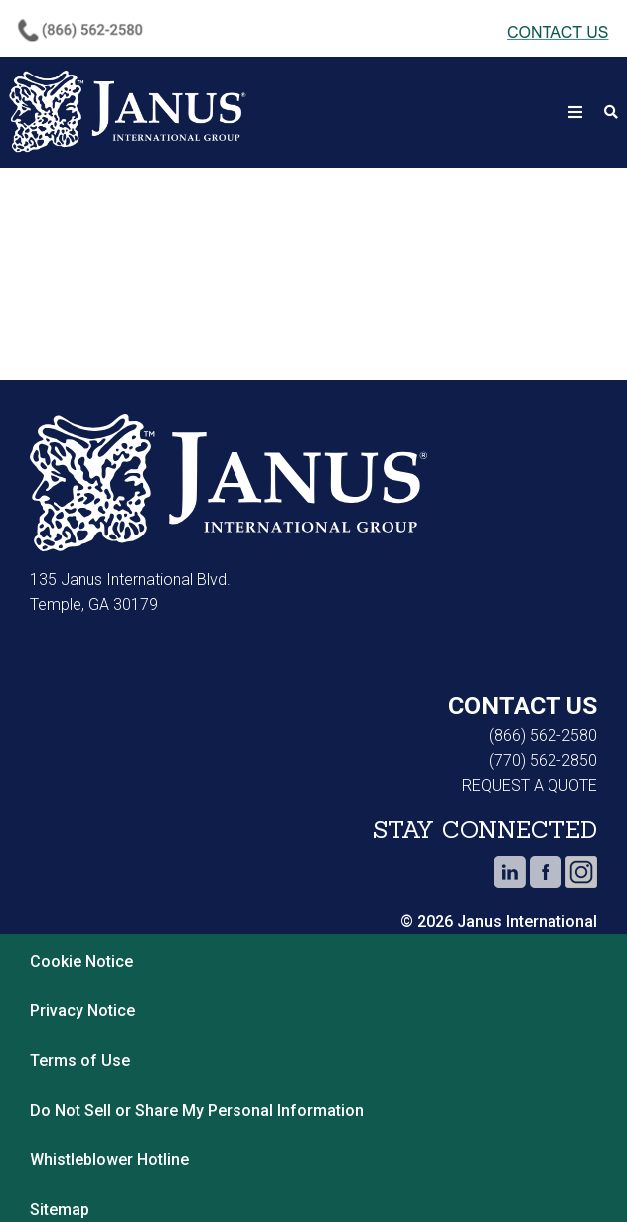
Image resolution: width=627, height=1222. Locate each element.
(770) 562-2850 (543, 760)
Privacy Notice (82, 1010)
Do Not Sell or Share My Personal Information (197, 1110)
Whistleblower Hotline (113, 1159)
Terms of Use (80, 1060)
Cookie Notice (81, 961)
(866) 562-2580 (543, 735)
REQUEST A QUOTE (529, 785)
